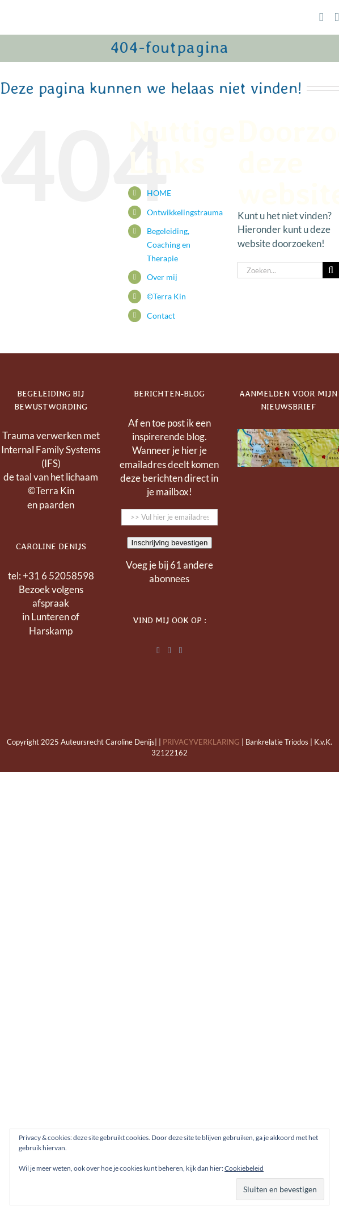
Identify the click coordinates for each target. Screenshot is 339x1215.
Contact (161, 315)
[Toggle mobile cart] (321, 17)
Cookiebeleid (244, 1168)
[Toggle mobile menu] (336, 17)
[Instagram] (181, 650)
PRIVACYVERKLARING (201, 741)
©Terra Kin (166, 296)
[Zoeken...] (280, 270)
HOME (159, 193)
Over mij (162, 277)
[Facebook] (169, 650)
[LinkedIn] (158, 650)
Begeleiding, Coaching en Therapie (168, 244)
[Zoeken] (331, 270)
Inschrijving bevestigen (170, 542)
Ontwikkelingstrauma (185, 212)
